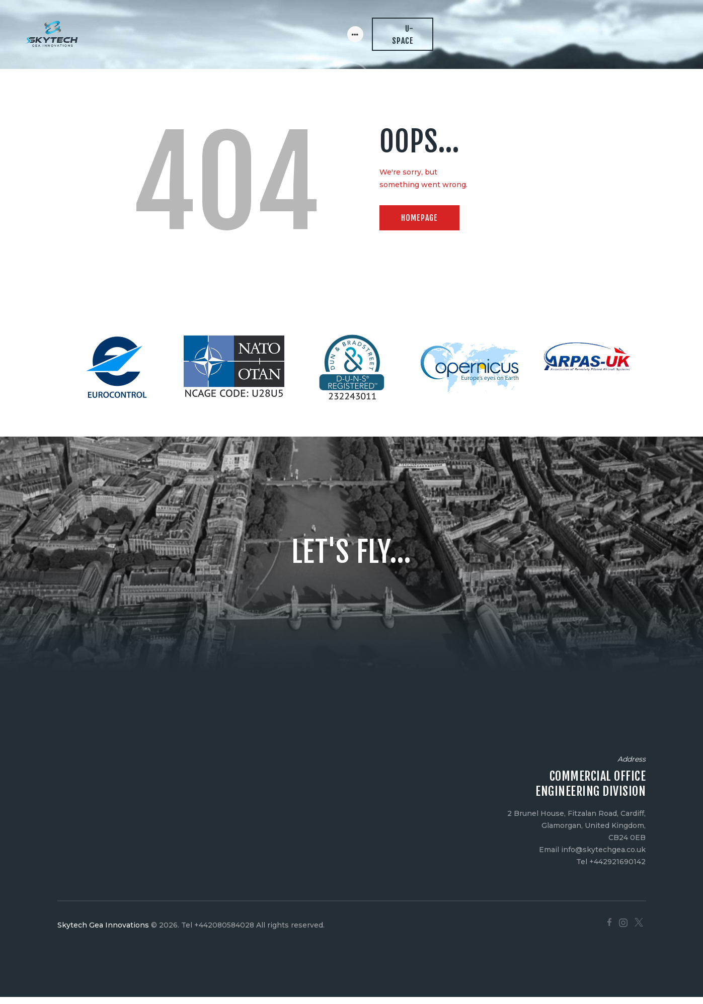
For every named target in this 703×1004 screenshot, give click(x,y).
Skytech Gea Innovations (103, 931)
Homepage (419, 225)
